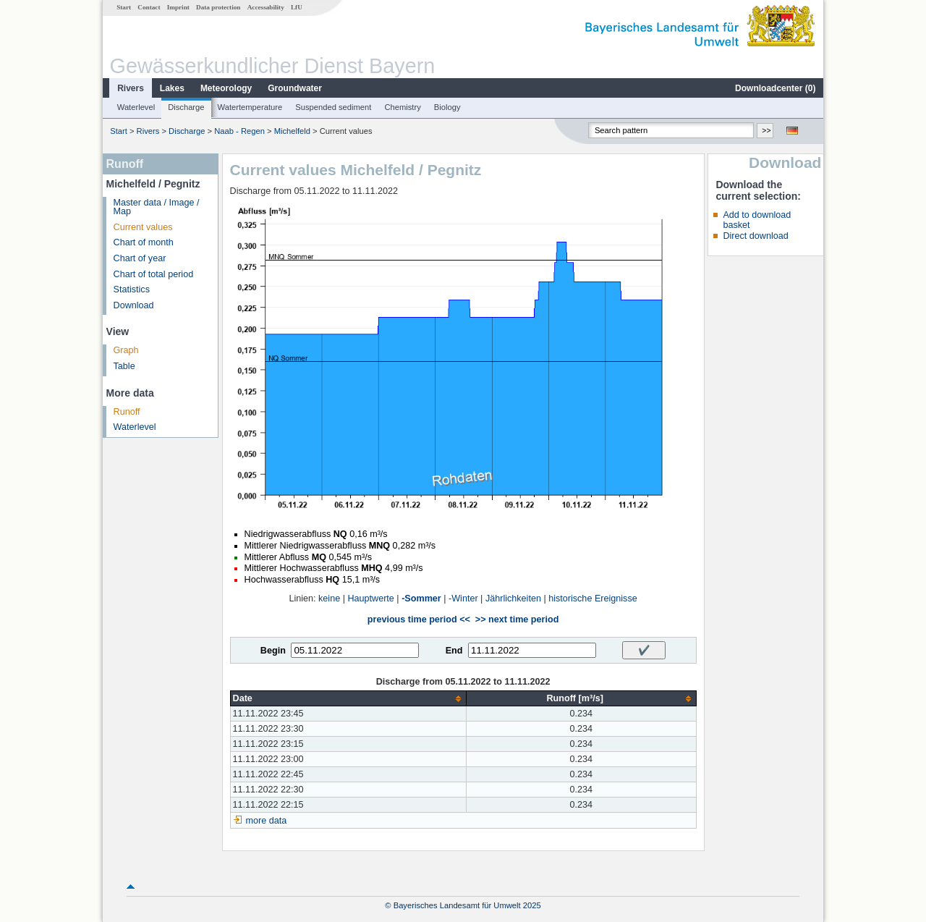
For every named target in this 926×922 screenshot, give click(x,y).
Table (124, 366)
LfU (296, 7)
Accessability (265, 7)
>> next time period (516, 619)
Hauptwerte (370, 598)
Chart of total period (154, 274)
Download (134, 305)
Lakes (172, 88)
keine (329, 598)
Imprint (178, 7)
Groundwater (295, 88)
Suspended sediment (333, 107)
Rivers (130, 88)
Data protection (218, 7)
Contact (148, 7)
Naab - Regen (239, 131)
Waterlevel (136, 107)
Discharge (186, 107)
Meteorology (226, 88)
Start (123, 7)
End (454, 651)
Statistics (132, 289)
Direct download (755, 236)
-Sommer (421, 598)
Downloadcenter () (775, 88)
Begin (273, 651)
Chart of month (144, 242)
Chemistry (402, 107)
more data (266, 821)
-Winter (463, 598)
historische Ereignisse (592, 598)
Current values (143, 227)
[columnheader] (348, 698)
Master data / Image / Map (157, 207)
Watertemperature (250, 107)
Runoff (127, 412)
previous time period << (419, 619)
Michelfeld (292, 131)
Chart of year (140, 258)
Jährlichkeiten (513, 598)
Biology (447, 107)
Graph (126, 350)
